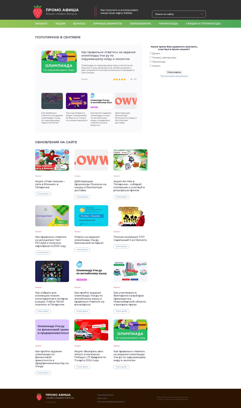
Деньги (156, 53)
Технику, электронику (164, 57)
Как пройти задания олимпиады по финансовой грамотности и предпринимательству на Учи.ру (52, 359)
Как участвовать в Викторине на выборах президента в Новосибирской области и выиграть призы (130, 298)
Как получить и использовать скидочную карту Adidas (119, 11)
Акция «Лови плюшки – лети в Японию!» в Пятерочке (50, 184)
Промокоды (158, 61)
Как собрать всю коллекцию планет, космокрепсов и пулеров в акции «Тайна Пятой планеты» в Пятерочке (51, 298)
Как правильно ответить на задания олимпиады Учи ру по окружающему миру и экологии (108, 56)
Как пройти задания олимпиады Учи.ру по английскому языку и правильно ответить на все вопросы (89, 298)
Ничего (156, 66)
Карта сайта (102, 398)
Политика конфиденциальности (111, 402)
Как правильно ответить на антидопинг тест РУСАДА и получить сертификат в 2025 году (51, 241)
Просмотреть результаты (174, 76)
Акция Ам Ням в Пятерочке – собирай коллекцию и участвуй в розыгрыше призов (129, 186)
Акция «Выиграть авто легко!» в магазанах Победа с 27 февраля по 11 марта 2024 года (90, 356)
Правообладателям (105, 395)
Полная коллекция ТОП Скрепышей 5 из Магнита (130, 238)
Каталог (84, 79)
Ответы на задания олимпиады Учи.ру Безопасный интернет (89, 239)
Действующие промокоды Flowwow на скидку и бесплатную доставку (90, 186)
